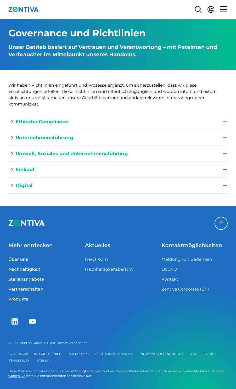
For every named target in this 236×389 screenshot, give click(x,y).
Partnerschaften (25, 289)
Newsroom (96, 259)
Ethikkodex (19, 361)
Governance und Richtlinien (34, 354)
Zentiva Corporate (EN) (185, 289)
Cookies (211, 354)
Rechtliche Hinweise (114, 354)
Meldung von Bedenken (186, 259)
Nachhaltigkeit (24, 269)
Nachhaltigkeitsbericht (109, 269)
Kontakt (169, 279)
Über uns (18, 259)
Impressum (79, 354)
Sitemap (43, 361)
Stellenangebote (26, 279)
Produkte (18, 299)
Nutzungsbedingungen (162, 354)
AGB (193, 354)
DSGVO (169, 269)
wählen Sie (16, 376)
